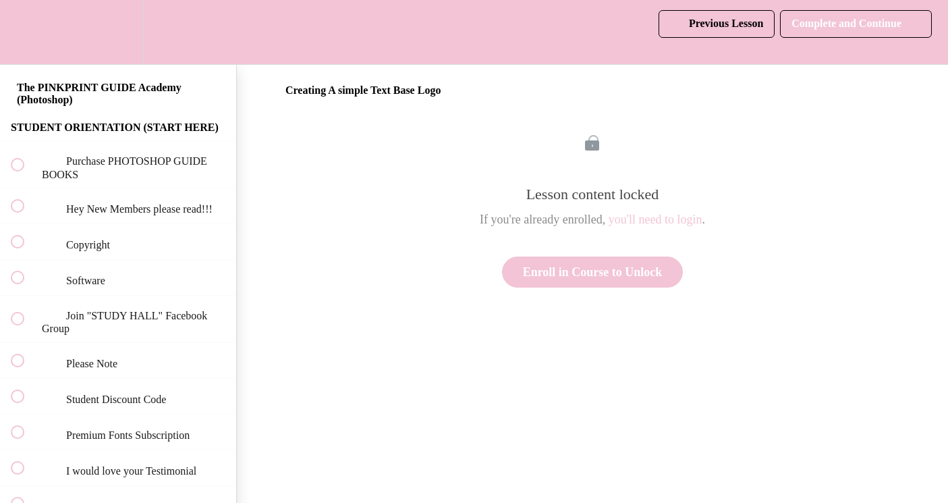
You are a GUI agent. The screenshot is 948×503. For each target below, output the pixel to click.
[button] (25, 32)
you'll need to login (655, 219)
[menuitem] (118, 32)
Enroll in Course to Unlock (593, 272)
